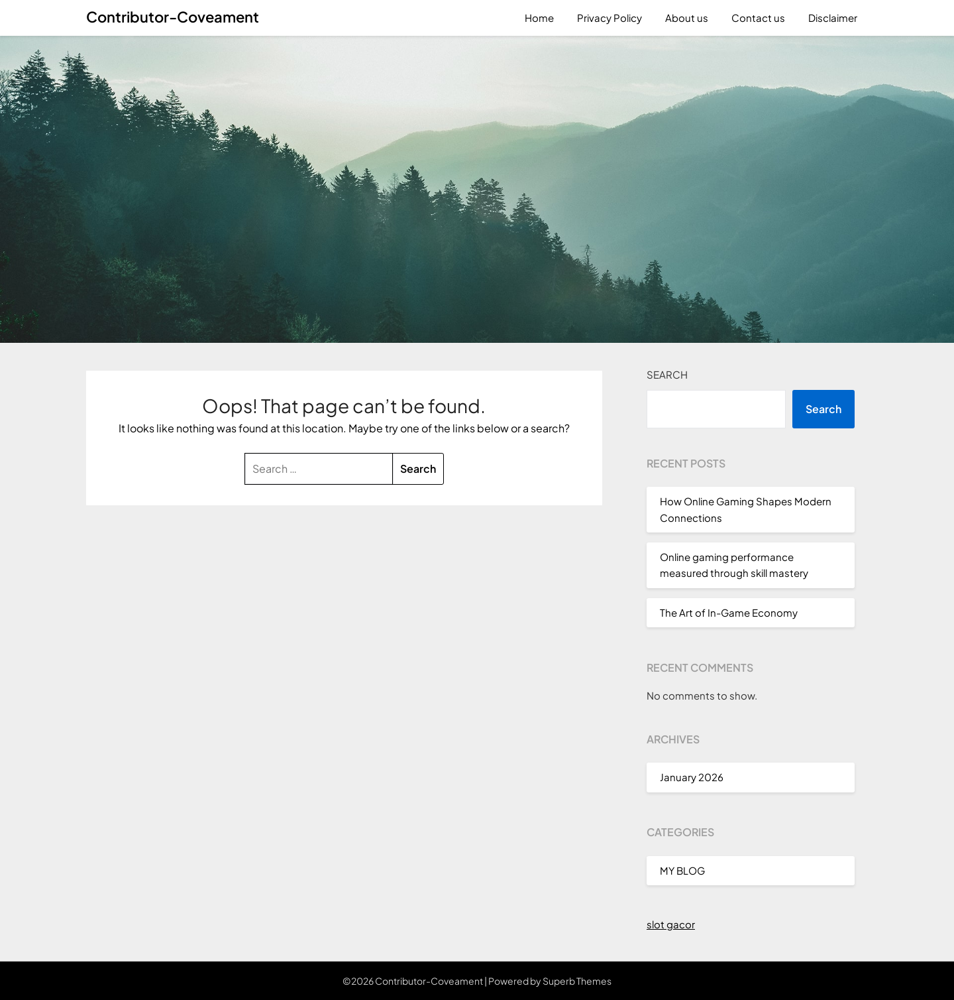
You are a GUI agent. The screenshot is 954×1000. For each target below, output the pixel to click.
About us (686, 17)
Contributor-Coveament (172, 16)
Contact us (758, 17)
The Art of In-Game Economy (729, 612)
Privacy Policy (609, 17)
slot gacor (671, 924)
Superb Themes (577, 981)
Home (539, 17)
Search (667, 374)
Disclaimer (832, 17)
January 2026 (691, 777)
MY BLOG (682, 870)
